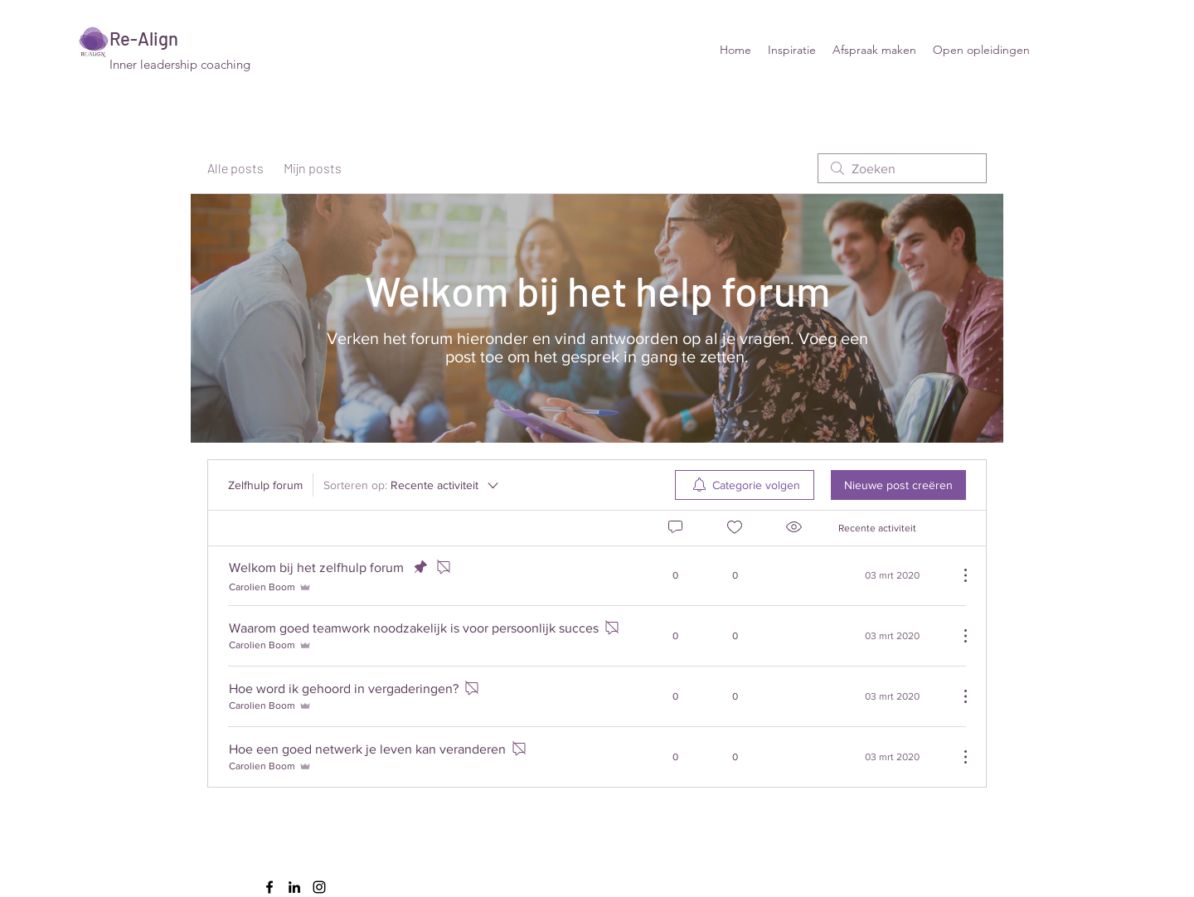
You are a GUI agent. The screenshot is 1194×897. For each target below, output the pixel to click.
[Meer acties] (957, 575)
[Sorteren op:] (412, 485)
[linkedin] (294, 887)
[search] (902, 168)
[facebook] (269, 887)
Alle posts (235, 168)
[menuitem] (744, 485)
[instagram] (319, 887)
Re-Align (143, 38)
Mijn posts (313, 168)
